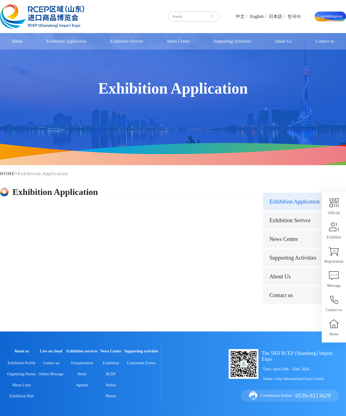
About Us (283, 41)
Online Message (51, 374)
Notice (111, 385)
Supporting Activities (232, 41)
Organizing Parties (21, 374)
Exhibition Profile (22, 363)
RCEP (111, 374)
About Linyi (21, 385)
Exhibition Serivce (126, 41)
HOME (7, 173)
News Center (178, 41)
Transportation (82, 363)
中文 (240, 16)
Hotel (82, 374)
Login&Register (330, 16)
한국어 (294, 16)
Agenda (82, 385)
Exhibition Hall (22, 396)
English (257, 16)
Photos (111, 396)
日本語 (275, 16)
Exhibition (111, 363)
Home (17, 41)
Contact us (324, 41)
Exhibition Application (66, 41)
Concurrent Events (141, 363)
